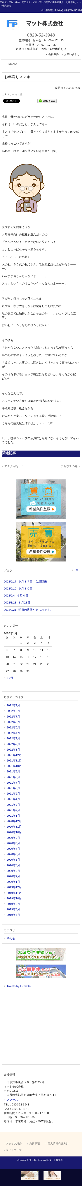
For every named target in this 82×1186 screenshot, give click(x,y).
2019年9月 (13, 903)
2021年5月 (13, 793)
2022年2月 (13, 744)
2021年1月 (13, 815)
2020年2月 (13, 876)
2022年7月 (13, 716)
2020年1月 (13, 881)
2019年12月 (14, 887)
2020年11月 (14, 826)
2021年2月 (13, 810)
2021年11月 (14, 760)
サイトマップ (14, 1150)
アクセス (12, 1099)
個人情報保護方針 (58, 1143)
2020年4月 (13, 865)
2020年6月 (13, 854)
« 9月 (10, 677)
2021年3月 (13, 804)
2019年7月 (13, 914)
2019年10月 (14, 898)
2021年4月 (13, 799)
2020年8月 (13, 843)
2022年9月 (13, 705)
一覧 (76, 570)
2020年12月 (14, 821)
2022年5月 (13, 727)
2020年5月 (13, 859)
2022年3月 (13, 738)
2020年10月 (14, 832)
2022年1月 (13, 749)
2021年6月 (13, 788)
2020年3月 (13, 870)
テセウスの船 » (70, 466)
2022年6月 (13, 722)
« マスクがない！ (13, 466)
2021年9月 (13, 771)
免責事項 (34, 1143)
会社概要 (53, 54)
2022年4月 (13, 733)
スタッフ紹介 (14, 1143)
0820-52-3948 (41, 34)
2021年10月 (14, 766)
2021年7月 (13, 782)
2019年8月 (13, 909)
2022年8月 (13, 710)
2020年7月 (13, 848)
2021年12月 (14, 755)
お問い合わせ (72, 54)
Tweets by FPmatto (19, 986)
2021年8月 (13, 777)
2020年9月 (13, 837)
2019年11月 (14, 893)
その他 (19, 94)
